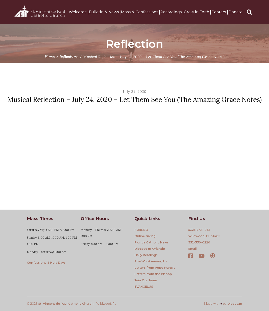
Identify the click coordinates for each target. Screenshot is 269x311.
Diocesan (234, 304)
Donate (235, 12)
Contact (218, 12)
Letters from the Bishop (153, 274)
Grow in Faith (196, 12)
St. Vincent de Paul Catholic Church (66, 304)
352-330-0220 (199, 242)
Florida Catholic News (151, 242)
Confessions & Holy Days (46, 262)
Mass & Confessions (139, 12)
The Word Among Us (150, 261)
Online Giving (145, 236)
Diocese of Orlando (149, 249)
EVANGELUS (143, 286)
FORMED (141, 230)
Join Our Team (145, 280)
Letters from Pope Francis (154, 268)
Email (192, 249)
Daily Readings (146, 255)
